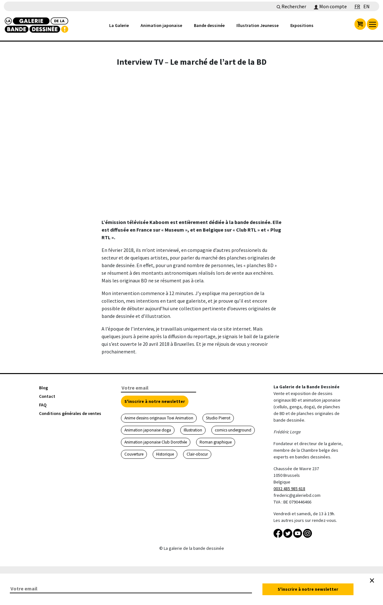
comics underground (233, 430)
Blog (43, 388)
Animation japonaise (161, 25)
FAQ (43, 405)
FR (357, 6)
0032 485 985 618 (289, 488)
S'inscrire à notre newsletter (154, 401)
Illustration (193, 430)
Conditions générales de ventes (70, 413)
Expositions (302, 25)
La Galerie (119, 25)
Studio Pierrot (218, 418)
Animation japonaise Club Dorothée (155, 442)
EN (366, 6)
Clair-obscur (197, 454)
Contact (47, 396)
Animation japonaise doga (147, 430)
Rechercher (291, 6)
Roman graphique (216, 442)
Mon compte (330, 6)
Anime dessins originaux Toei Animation (158, 418)
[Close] (371, 580)
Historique (165, 454)
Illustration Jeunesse (257, 25)
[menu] (372, 24)
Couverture (133, 454)
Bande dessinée (209, 25)
